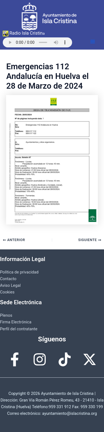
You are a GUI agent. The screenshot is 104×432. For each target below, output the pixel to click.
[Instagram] (39, 359)
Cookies (7, 292)
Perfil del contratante (18, 328)
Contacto (8, 278)
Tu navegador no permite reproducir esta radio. (37, 42)
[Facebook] (14, 359)
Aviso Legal (10, 285)
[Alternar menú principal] (92, 41)
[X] (89, 359)
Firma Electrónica (15, 321)
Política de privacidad (19, 272)
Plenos (6, 315)
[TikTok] (64, 359)
